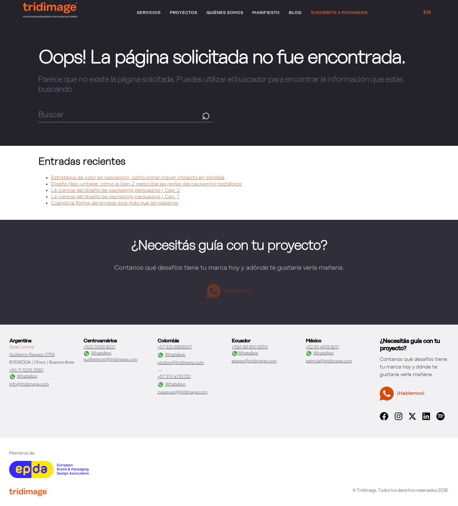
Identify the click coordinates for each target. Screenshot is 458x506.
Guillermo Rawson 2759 (32, 355)
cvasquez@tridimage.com (182, 392)
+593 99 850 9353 (250, 347)
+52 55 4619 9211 (322, 347)
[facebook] (384, 419)
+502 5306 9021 (99, 347)
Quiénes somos (224, 13)
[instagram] (398, 419)
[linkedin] (426, 419)
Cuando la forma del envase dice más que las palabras (114, 203)
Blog (295, 13)
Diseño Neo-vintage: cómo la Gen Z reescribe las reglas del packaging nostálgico (146, 184)
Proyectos (183, 13)
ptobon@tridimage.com (180, 363)
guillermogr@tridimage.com (110, 360)
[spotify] (440, 419)
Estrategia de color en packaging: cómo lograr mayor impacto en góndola (138, 177)
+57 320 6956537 (174, 347)
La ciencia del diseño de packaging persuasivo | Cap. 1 (115, 196)
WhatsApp (23, 377)
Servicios (149, 13)
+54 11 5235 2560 (26, 370)
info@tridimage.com (29, 384)
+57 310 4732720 (174, 377)
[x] (412, 418)
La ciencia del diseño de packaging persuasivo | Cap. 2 (115, 190)
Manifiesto (266, 13)
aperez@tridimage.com (254, 361)
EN (427, 12)
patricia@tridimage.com (329, 361)
